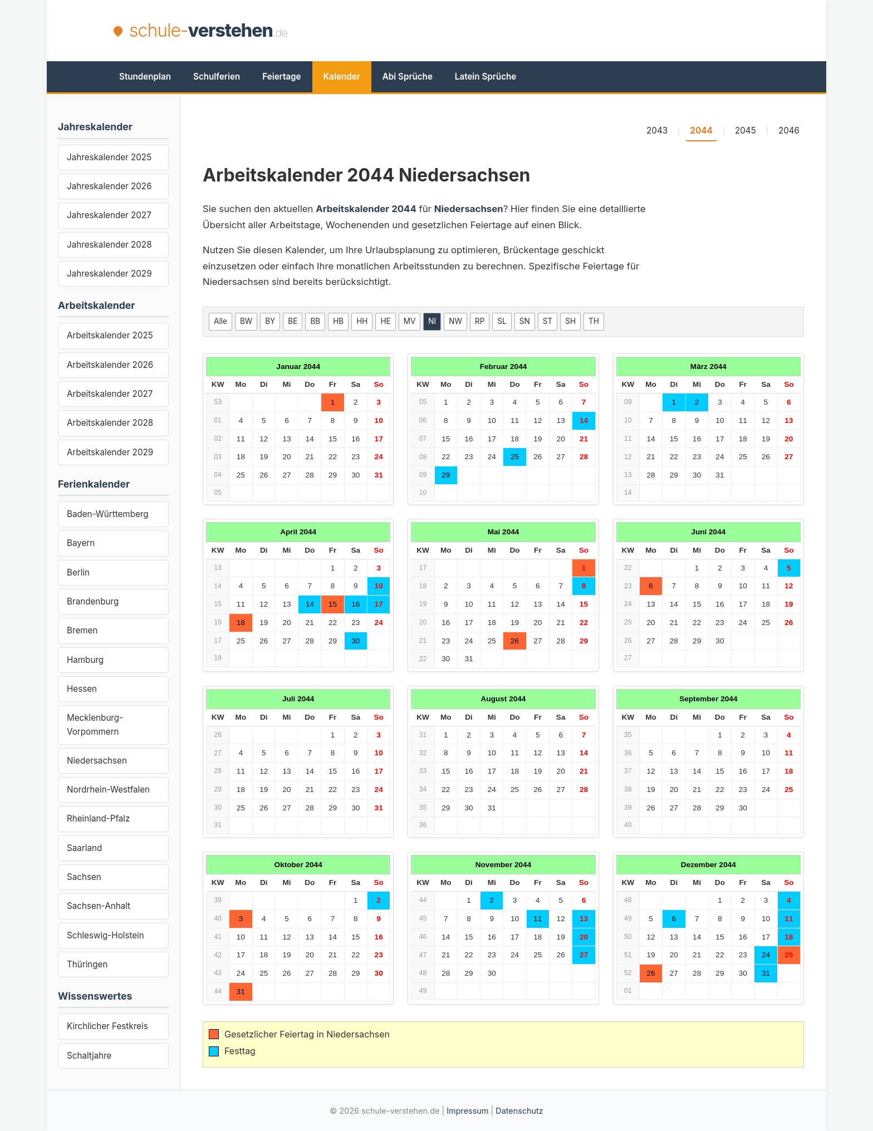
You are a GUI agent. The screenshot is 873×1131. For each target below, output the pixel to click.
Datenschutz (519, 1110)
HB (338, 321)
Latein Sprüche (485, 76)
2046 (789, 130)
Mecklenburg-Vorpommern (95, 724)
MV (410, 321)
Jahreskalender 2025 (109, 157)
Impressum (467, 1110)
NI (432, 321)
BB (315, 321)
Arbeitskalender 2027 (110, 394)
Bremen (82, 630)
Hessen (82, 688)
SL (501, 321)
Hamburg (85, 660)
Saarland (84, 848)
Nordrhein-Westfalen (108, 789)
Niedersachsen (97, 760)
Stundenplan (145, 76)
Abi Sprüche (407, 76)
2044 (701, 130)
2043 (657, 130)
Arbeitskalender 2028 (110, 422)
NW (455, 321)
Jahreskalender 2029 (109, 273)
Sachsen (84, 877)
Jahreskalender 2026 (109, 186)
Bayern (81, 543)
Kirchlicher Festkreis (107, 1026)
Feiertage (281, 76)
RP (479, 321)
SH (570, 321)
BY (270, 321)
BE (292, 321)
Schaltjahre (89, 1055)
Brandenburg (93, 601)
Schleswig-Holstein (105, 935)
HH (361, 321)
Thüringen (87, 964)
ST (547, 321)
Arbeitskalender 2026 (110, 365)
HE (385, 321)
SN (524, 321)
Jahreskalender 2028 (109, 244)
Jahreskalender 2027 (109, 215)
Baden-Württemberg (108, 514)
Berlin (78, 572)
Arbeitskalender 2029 (110, 452)
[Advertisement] (556, 31)
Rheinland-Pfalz (98, 818)
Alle (220, 321)
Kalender (341, 76)
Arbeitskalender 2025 (110, 335)
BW (246, 321)
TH (593, 321)
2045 (745, 130)
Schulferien (216, 76)
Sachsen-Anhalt (98, 906)
